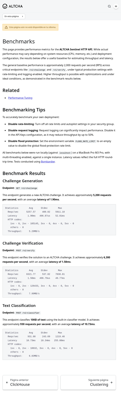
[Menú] (115, 6)
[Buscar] (109, 6)
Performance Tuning (20, 98)
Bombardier (48, 161)
